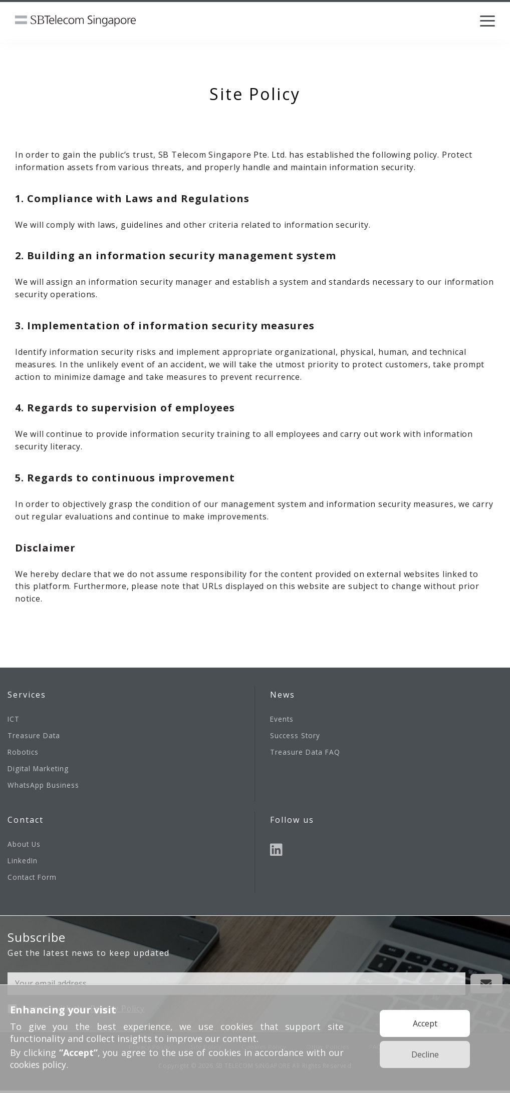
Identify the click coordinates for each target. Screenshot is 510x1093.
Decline (425, 1054)
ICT (14, 719)
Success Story (296, 736)
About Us (25, 845)
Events (282, 719)
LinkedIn (23, 862)
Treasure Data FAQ (306, 753)
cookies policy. (41, 1064)
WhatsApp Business (44, 786)
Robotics (24, 753)
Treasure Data (34, 736)
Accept (425, 1023)
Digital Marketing (39, 769)
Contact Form (33, 879)
